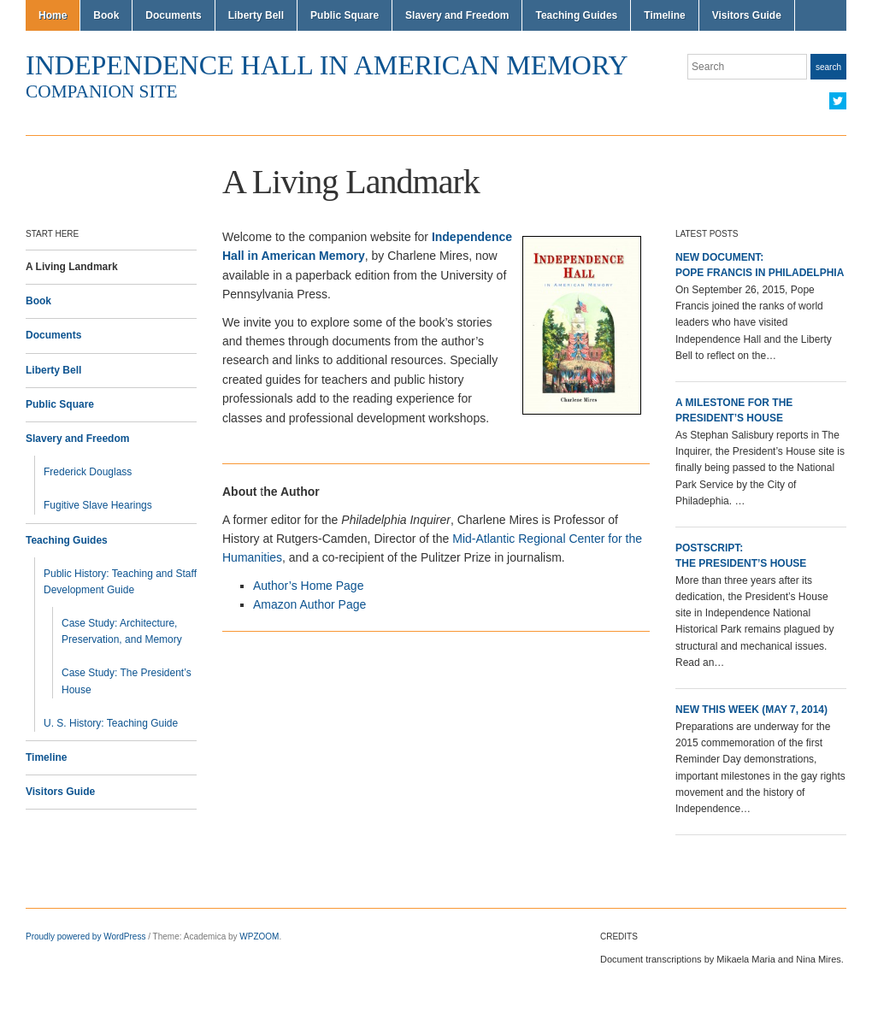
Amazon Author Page (309, 604)
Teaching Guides (576, 15)
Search (828, 67)
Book (106, 15)
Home (52, 15)
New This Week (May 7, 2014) (751, 710)
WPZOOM (259, 936)
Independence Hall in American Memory (327, 65)
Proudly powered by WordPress (85, 936)
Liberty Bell (256, 15)
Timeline (664, 15)
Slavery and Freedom (457, 15)
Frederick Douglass (88, 472)
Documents (173, 15)
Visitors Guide (746, 15)
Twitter (837, 100)
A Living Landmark (72, 267)
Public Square (344, 15)
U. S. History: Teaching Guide (111, 723)
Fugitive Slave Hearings (98, 505)
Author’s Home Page (308, 585)
